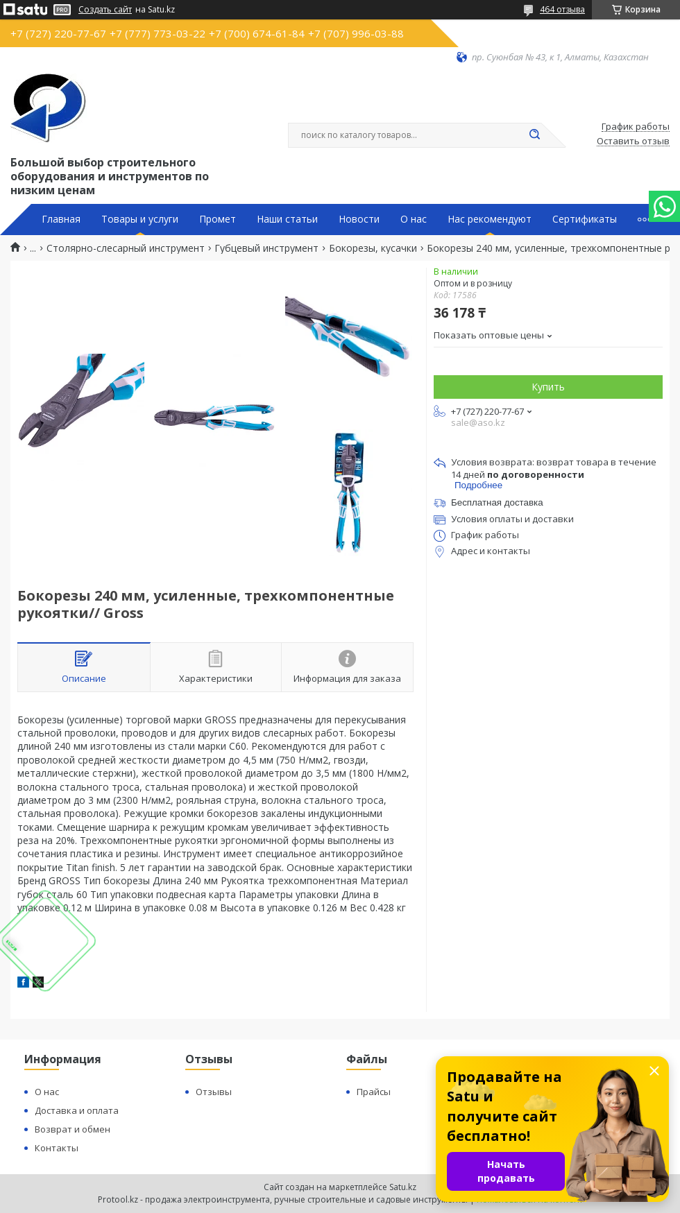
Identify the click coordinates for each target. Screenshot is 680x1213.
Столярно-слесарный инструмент (125, 248)
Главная (61, 219)
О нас (413, 219)
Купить (548, 386)
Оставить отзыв (633, 141)
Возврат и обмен (72, 1129)
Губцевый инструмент (266, 248)
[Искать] (534, 135)
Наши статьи (287, 219)
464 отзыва (562, 9)
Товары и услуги (139, 219)
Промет (217, 219)
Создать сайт (105, 10)
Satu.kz (402, 1187)
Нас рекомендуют (490, 219)
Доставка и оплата (77, 1110)
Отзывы (214, 1091)
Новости (359, 219)
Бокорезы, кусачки (373, 248)
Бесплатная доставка (497, 502)
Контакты (56, 1148)
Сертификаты (584, 219)
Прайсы (374, 1091)
